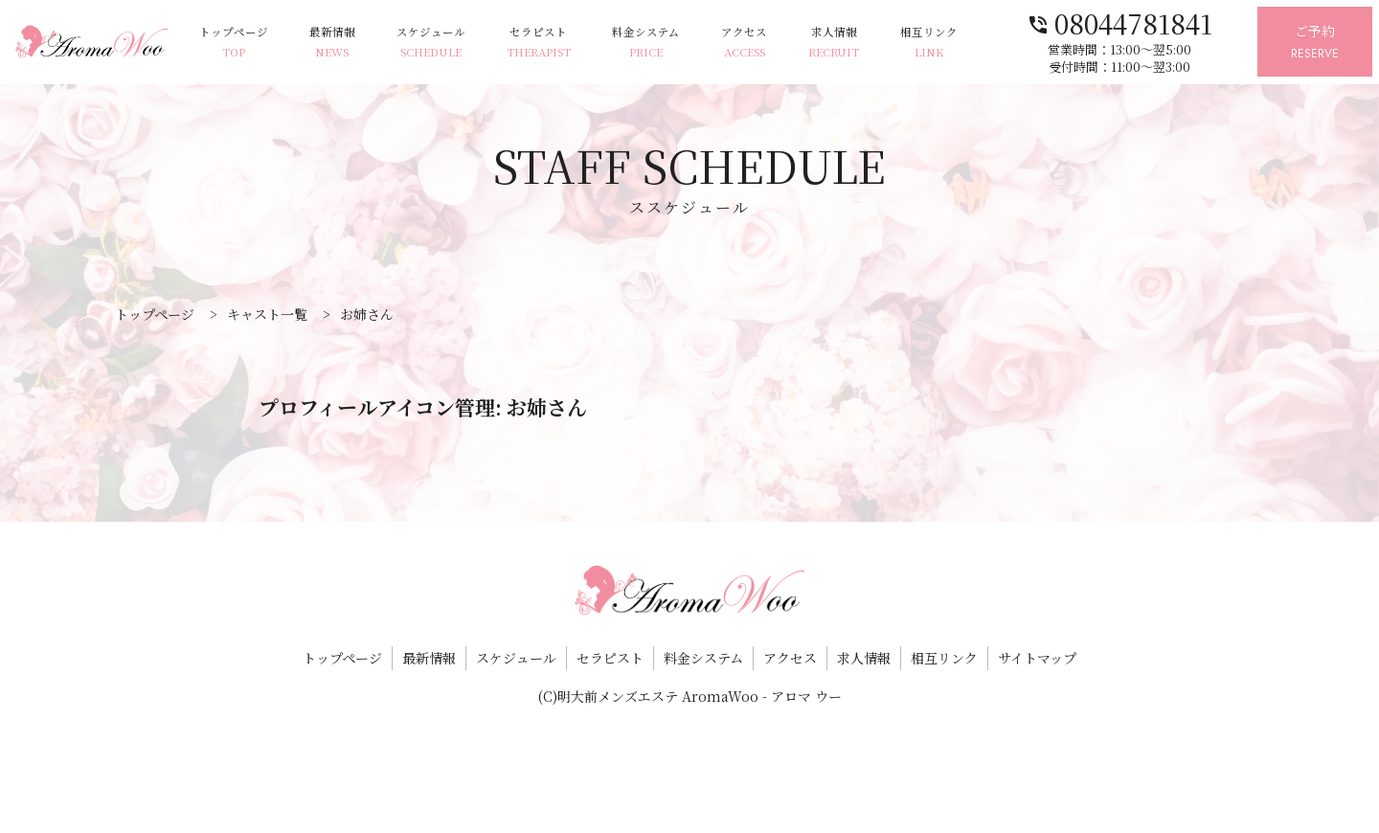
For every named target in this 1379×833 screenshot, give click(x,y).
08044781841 (1119, 21)
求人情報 (833, 42)
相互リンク (929, 42)
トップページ (233, 42)
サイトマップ (1037, 657)
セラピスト (539, 42)
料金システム (646, 42)
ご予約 (1314, 42)
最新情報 (332, 42)
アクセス (744, 42)
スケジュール (430, 42)
